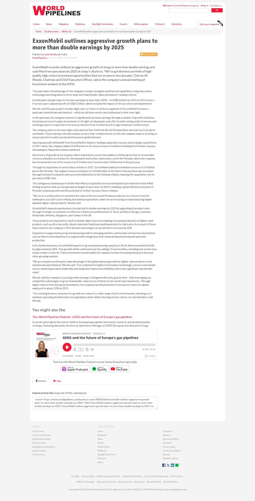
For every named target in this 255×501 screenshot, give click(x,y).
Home (36, 24)
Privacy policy (169, 446)
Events (123, 24)
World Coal (139, 481)
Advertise (176, 24)
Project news (38, 431)
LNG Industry (176, 476)
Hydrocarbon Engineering (156, 476)
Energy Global (88, 476)
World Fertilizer (154, 481)
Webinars (80, 24)
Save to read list (149, 54)
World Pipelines (39, 58)
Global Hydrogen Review (108, 476)
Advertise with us (171, 439)
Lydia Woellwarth (53, 54)
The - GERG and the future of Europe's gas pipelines (82, 317)
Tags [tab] (57, 380)
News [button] (49, 24)
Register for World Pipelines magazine (181, 6)
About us (167, 435)
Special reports (39, 450)
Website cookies (170, 458)
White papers (141, 24)
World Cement (125, 481)
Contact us (216, 6)
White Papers (104, 446)
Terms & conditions (172, 450)
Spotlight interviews (102, 24)
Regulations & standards (43, 446)
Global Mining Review (132, 476)
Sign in (205, 6)
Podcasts (160, 24)
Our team (167, 442)
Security (166, 454)
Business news (39, 442)
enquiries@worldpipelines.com (172, 489)
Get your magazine (211, 24)
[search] (188, 10)
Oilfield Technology (85, 481)
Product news (38, 454)
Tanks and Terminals (106, 481)
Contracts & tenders (41, 435)
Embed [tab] (41, 380)
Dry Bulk (75, 476)
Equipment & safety (41, 439)
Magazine (64, 24)
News (100, 439)
